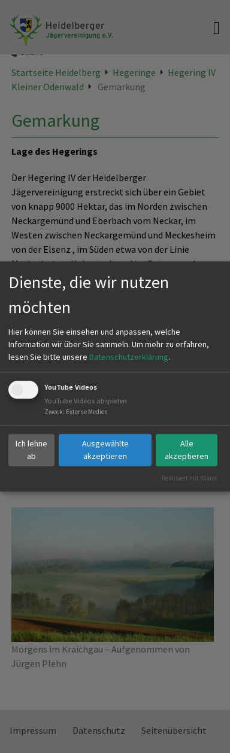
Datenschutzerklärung (128, 356)
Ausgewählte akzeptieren (105, 449)
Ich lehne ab (31, 449)
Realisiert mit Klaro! (189, 478)
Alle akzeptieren (186, 449)
